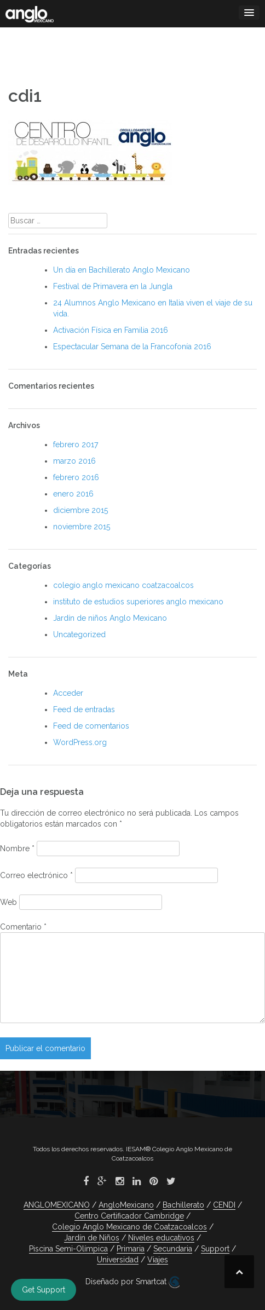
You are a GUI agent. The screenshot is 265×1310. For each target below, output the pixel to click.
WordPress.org (80, 742)
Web (8, 902)
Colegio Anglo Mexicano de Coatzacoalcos (129, 1226)
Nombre (17, 848)
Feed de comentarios (91, 726)
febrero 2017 (75, 444)
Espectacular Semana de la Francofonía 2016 (132, 346)
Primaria (131, 1248)
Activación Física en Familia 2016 (110, 330)
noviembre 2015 (81, 526)
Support (215, 1248)
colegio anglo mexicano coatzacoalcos (123, 585)
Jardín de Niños (91, 1237)
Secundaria (172, 1248)
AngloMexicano (126, 1205)
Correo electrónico (36, 875)
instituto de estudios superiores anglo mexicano (138, 601)
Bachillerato (183, 1205)
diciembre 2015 (80, 510)
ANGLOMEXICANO (57, 1205)
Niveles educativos (161, 1237)
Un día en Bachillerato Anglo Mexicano (121, 270)
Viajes (157, 1259)
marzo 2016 (74, 461)
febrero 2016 (76, 477)
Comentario (23, 926)
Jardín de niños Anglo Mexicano (110, 618)
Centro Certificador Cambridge (129, 1215)
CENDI (224, 1205)
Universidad (118, 1259)
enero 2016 (73, 493)
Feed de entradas (84, 709)
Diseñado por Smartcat (132, 1282)
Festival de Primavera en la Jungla (112, 286)
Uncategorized (79, 634)
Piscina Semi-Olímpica (68, 1248)
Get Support (43, 1289)
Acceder (68, 693)
